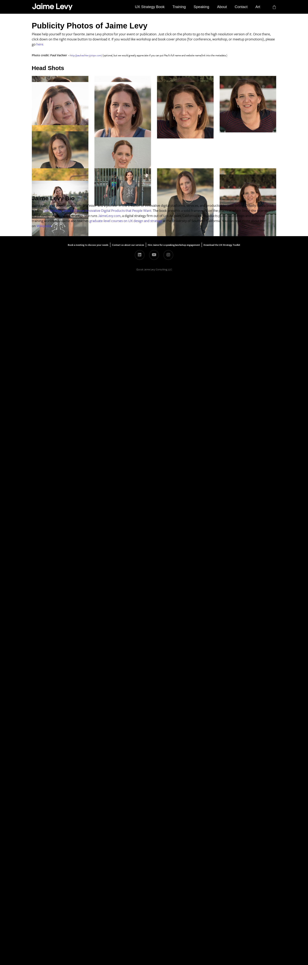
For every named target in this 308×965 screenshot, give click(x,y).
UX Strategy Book (150, 7)
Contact (241, 7)
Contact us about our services (128, 929)
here (39, 44)
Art (257, 7)
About (222, 7)
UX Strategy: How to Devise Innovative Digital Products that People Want (97, 895)
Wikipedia (44, 910)
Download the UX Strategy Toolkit (222, 929)
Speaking (201, 7)
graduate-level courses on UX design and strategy (125, 905)
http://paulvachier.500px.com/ (86, 55)
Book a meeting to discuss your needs (88, 929)
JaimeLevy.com (109, 900)
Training (179, 7)
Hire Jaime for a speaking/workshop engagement (174, 929)
